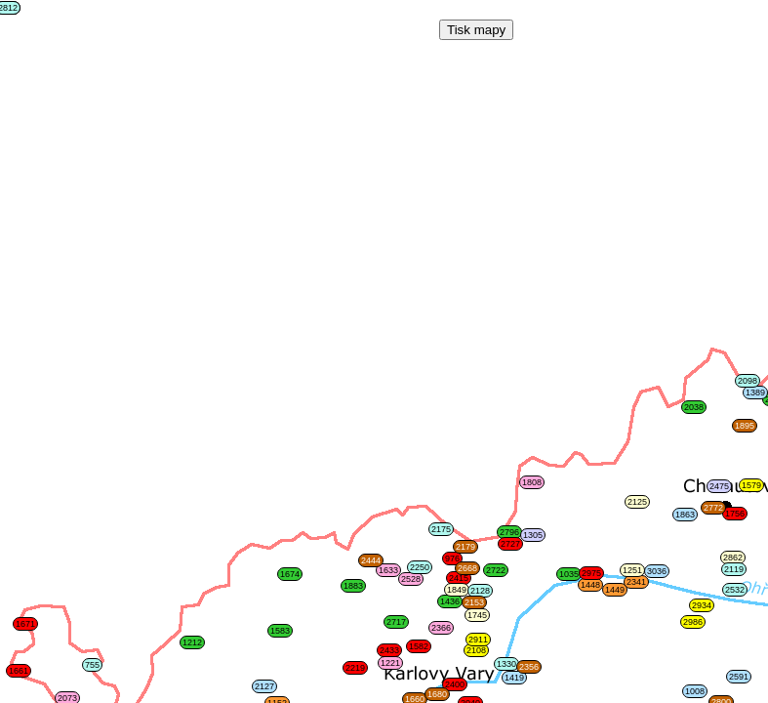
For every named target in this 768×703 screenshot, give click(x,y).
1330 (506, 664)
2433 (389, 650)
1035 (569, 574)
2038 (694, 407)
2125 (637, 502)
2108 (476, 650)
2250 (419, 567)
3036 (657, 571)
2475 (719, 486)
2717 (396, 622)
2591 (738, 677)
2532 (735, 590)
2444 (371, 560)
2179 (465, 547)
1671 (25, 624)
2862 (733, 557)
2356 (529, 667)
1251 (632, 570)
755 (92, 665)
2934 (701, 605)
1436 (450, 601)
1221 (390, 663)
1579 (751, 485)
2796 (509, 532)
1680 (437, 694)
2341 (636, 582)
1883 (353, 586)
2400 (455, 684)
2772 (713, 508)
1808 (532, 482)
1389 (755, 392)
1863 (685, 514)
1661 (18, 671)
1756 (735, 513)
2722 (495, 570)
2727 (510, 544)
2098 (747, 381)
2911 (478, 639)
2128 (480, 591)
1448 (590, 585)
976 (452, 558)
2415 (458, 578)
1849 (456, 590)
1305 (533, 535)
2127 (264, 686)
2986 (693, 622)
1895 (744, 426)
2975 (591, 573)
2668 (467, 568)
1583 (280, 631)
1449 (615, 590)
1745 (477, 615)
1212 (192, 642)
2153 (474, 602)
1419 (514, 677)
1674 (290, 574)
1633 (388, 570)
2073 (67, 698)
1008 (695, 691)
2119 (734, 569)
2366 (441, 628)
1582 (418, 646)
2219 (355, 668)
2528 (411, 579)
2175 (441, 529)
